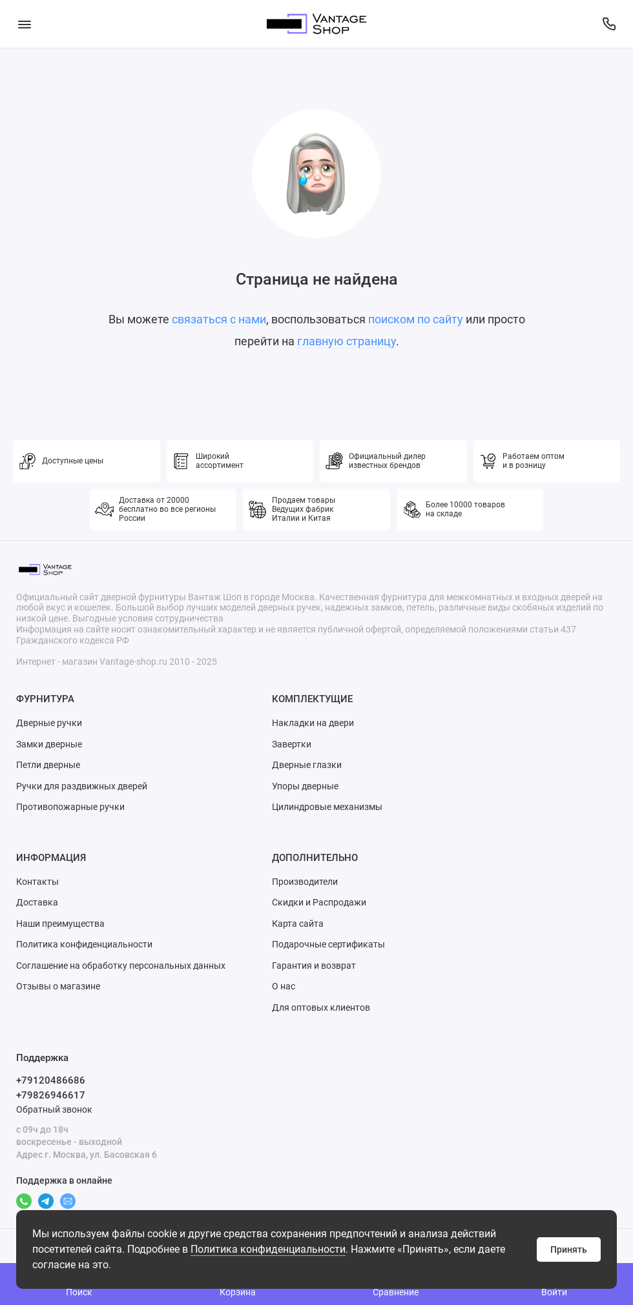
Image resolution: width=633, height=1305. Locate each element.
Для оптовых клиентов (321, 1007)
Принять (568, 1249)
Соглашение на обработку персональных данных (120, 965)
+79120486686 (50, 1080)
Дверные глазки (307, 765)
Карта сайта (298, 923)
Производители (305, 881)
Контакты (37, 881)
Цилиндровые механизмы (327, 807)
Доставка (37, 902)
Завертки (291, 744)
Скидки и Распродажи (319, 902)
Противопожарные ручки (70, 807)
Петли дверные (48, 765)
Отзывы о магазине (58, 986)
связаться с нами (219, 319)
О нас (283, 986)
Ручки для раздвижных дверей (81, 786)
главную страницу (346, 341)
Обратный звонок (54, 1109)
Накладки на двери (313, 723)
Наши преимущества (60, 923)
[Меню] (24, 24)
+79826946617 (50, 1095)
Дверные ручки (49, 723)
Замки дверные (49, 744)
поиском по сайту (415, 319)
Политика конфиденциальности (268, 1249)
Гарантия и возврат (314, 965)
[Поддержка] (609, 24)
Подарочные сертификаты (328, 944)
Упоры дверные (305, 786)
